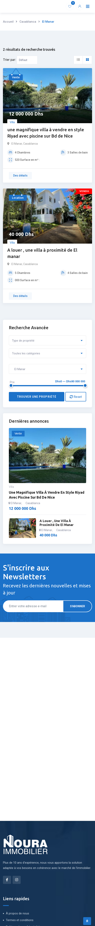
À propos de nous (17, 913)
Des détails (20, 175)
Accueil (8, 21)
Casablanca (27, 21)
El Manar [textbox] (18, 369)
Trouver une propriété (36, 396)
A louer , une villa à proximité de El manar (42, 253)
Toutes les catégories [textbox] (26, 353)
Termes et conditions (19, 920)
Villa (12, 122)
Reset (76, 397)
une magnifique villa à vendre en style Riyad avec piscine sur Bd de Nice (45, 132)
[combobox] (47, 340)
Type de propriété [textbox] (23, 340)
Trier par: (9, 59)
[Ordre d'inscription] (27, 60)
